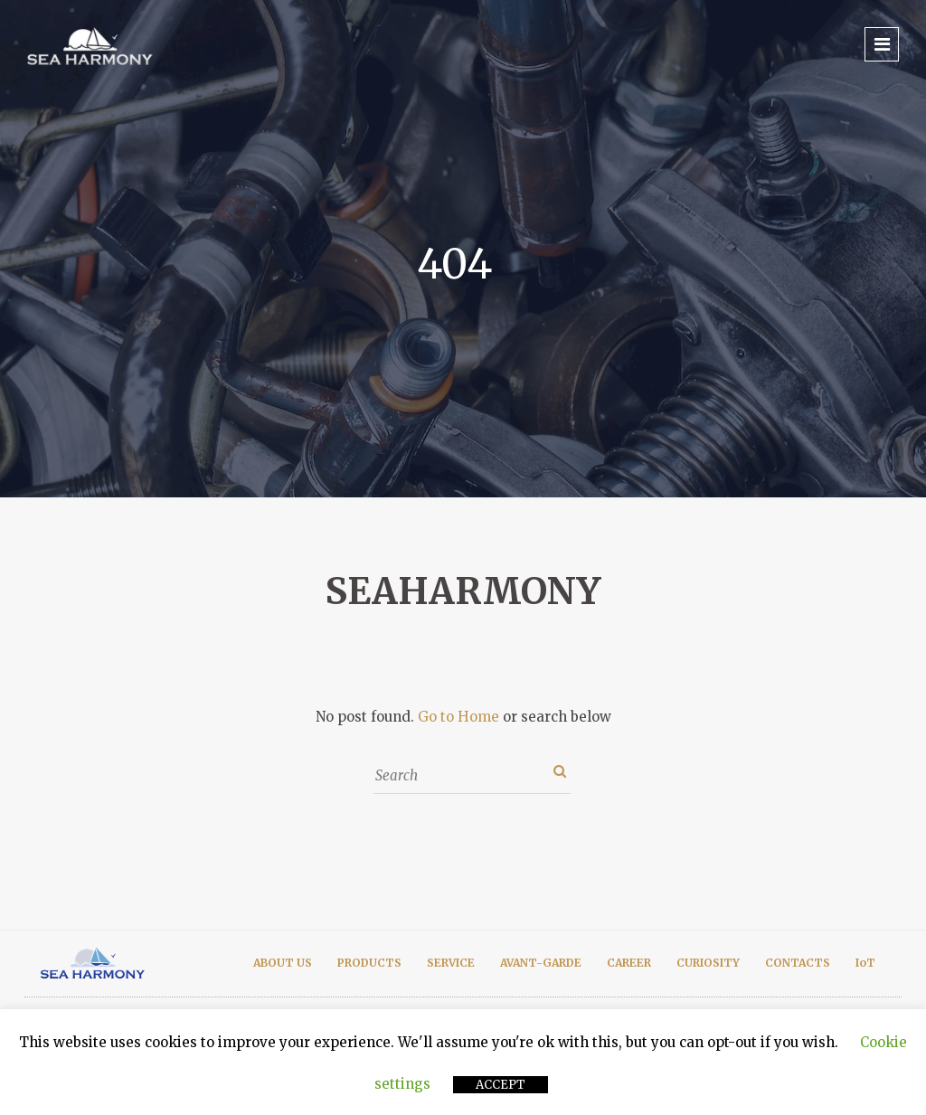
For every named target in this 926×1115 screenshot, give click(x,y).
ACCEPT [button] (500, 1084)
